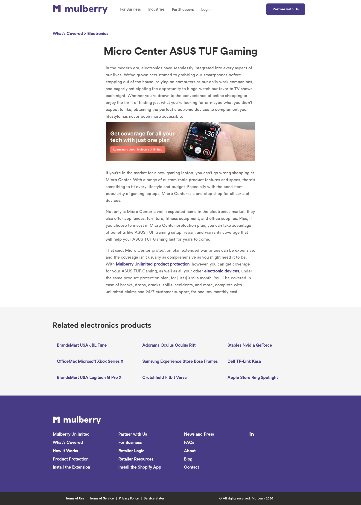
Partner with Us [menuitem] (132, 434)
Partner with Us (286, 9)
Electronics (97, 33)
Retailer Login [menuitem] (131, 450)
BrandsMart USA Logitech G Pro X (89, 377)
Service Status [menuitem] (154, 498)
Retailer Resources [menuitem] (135, 459)
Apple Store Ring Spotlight (252, 377)
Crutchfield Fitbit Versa (164, 377)
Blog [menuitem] (188, 459)
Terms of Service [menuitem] (101, 498)
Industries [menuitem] (156, 9)
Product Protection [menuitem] (70, 459)
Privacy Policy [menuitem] (129, 498)
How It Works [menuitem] (65, 450)
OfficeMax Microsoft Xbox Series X (90, 361)
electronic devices (221, 271)
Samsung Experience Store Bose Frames (180, 361)
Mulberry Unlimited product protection (152, 264)
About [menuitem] (189, 450)
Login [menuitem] (205, 9)
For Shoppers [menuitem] (183, 9)
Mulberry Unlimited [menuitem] (71, 434)
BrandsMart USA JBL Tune (82, 345)
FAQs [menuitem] (189, 442)
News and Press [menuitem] (199, 434)
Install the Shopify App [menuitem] (139, 467)
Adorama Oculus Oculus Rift (168, 345)
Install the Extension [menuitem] (71, 467)
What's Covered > (70, 33)
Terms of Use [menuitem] (74, 498)
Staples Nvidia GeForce (249, 345)
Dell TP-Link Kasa (244, 361)
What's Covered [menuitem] (68, 442)
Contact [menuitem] (191, 467)
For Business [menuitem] (130, 9)
